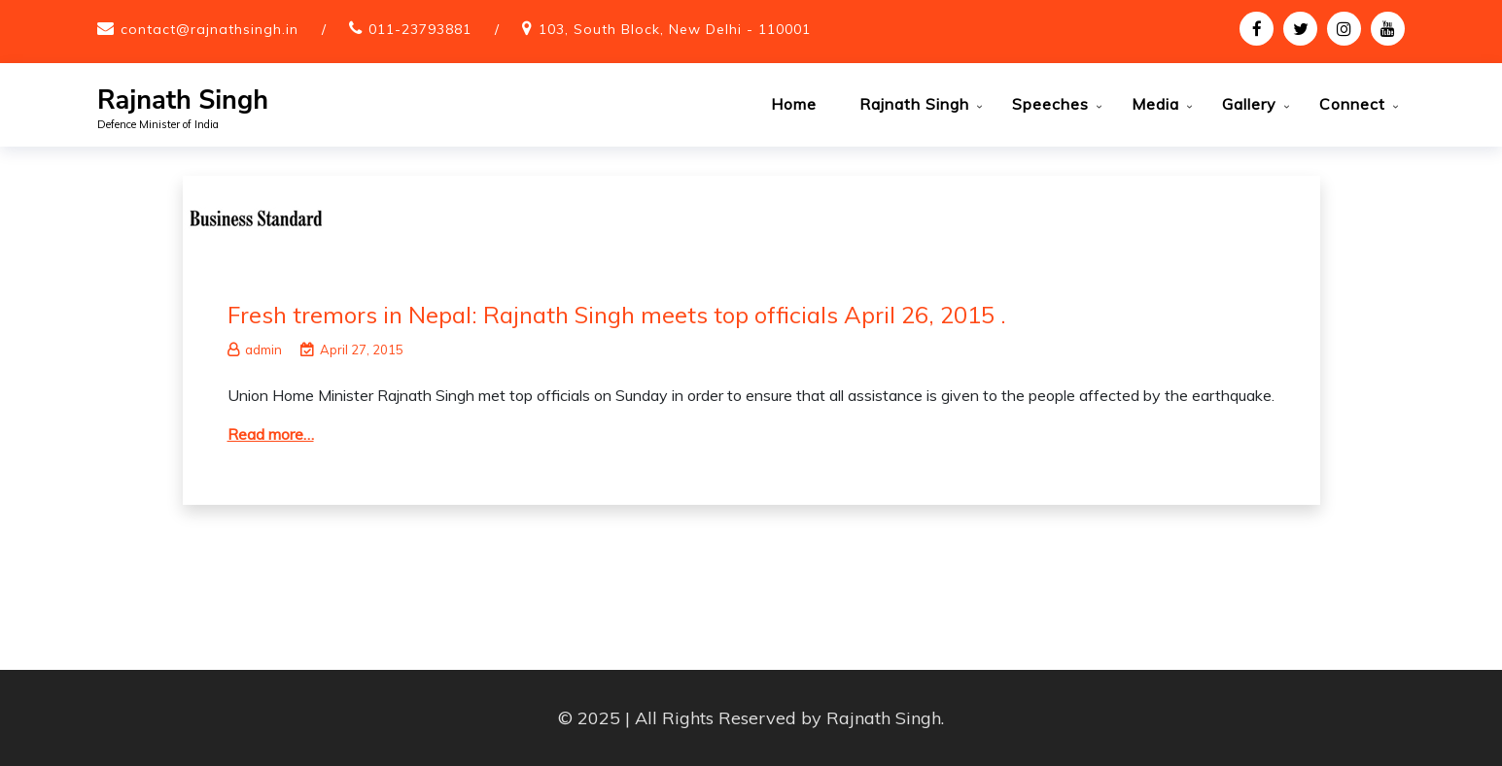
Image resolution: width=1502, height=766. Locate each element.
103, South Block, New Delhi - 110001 (675, 29)
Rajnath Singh (182, 100)
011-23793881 (420, 29)
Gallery (1249, 104)
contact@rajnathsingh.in (209, 29)
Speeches (1050, 104)
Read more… (270, 434)
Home (794, 104)
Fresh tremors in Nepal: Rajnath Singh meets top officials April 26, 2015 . (616, 314)
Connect (1352, 104)
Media (1155, 104)
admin (254, 349)
